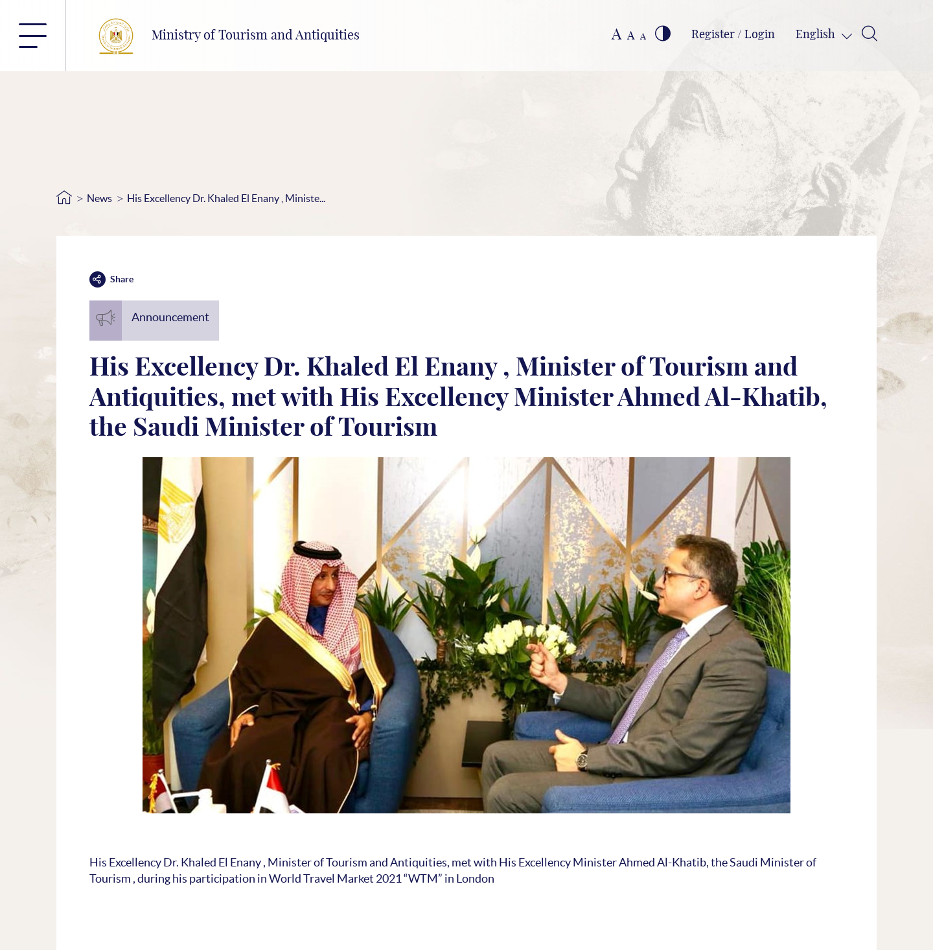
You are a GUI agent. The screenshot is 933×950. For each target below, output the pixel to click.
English (817, 35)
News (99, 198)
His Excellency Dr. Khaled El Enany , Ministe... (226, 198)
